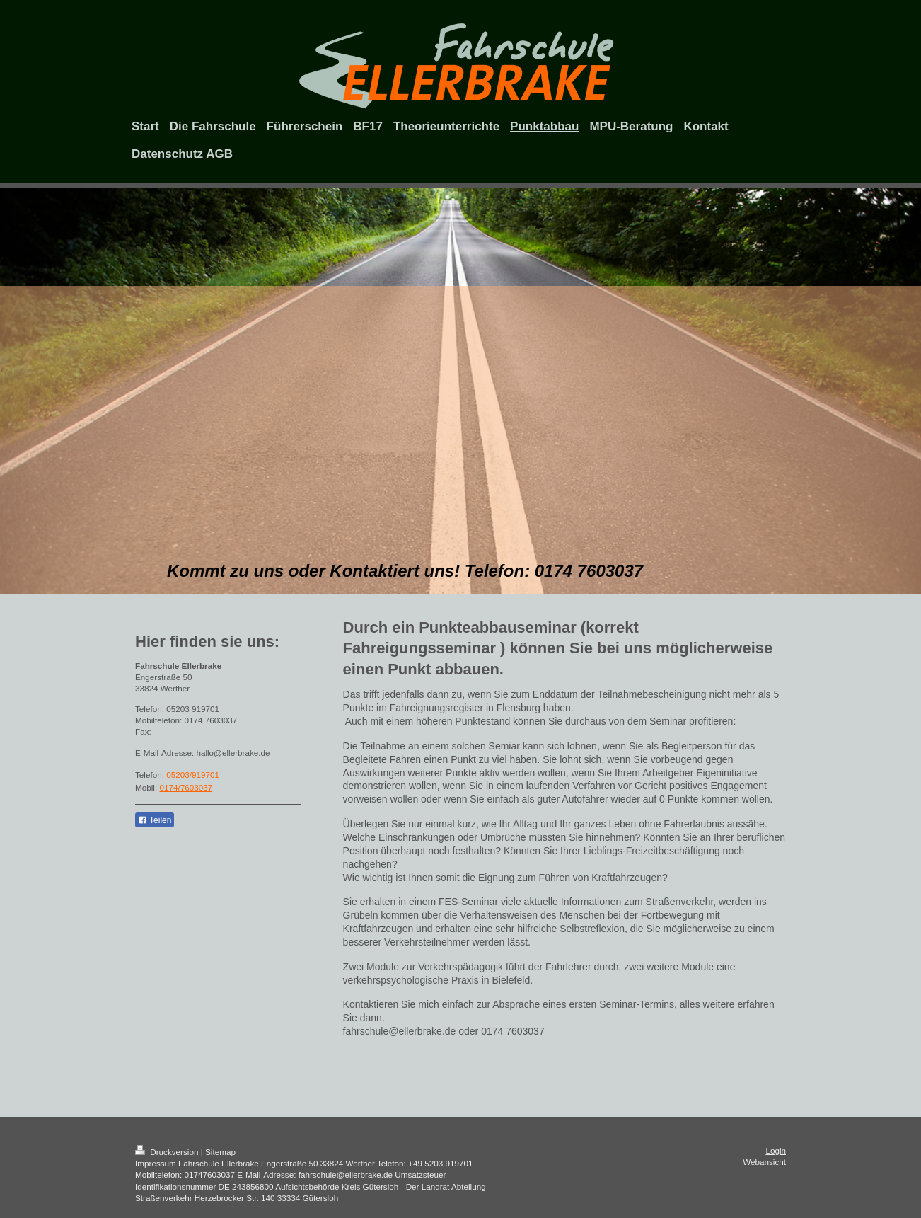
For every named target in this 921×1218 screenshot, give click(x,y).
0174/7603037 (185, 787)
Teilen (154, 820)
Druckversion (168, 1151)
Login (775, 1150)
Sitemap (220, 1151)
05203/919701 (192, 774)
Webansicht (764, 1161)
